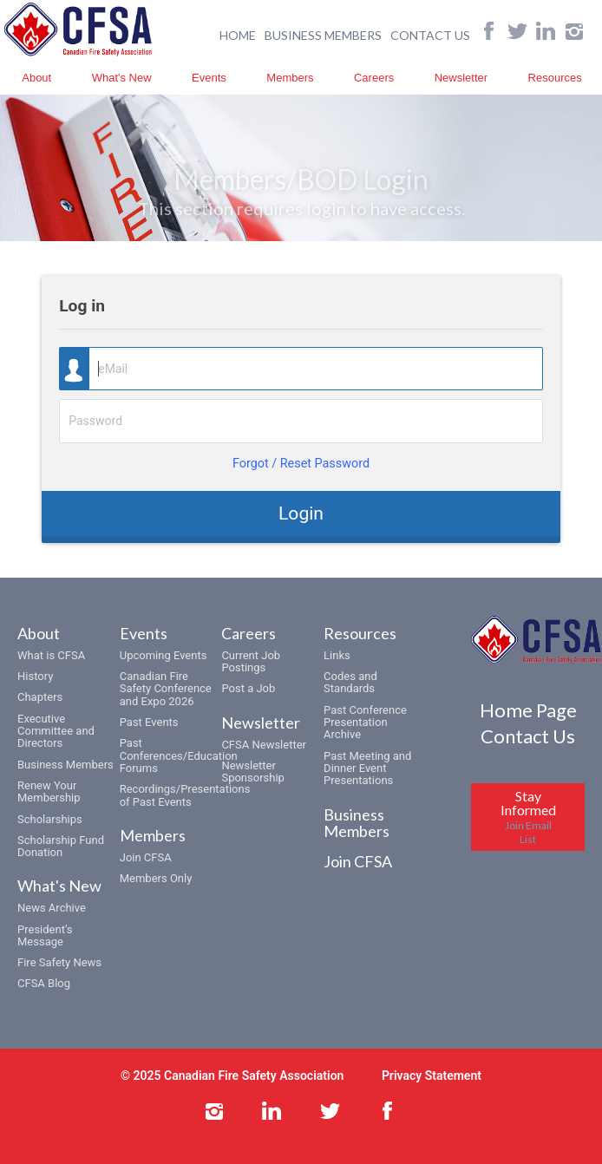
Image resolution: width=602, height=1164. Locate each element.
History (35, 676)
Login (301, 513)
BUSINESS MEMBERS (323, 35)
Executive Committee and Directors (56, 731)
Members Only (156, 878)
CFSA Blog (43, 983)
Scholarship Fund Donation (60, 846)
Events (209, 77)
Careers (374, 77)
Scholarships (49, 819)
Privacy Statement (431, 1075)
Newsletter (461, 77)
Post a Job (248, 688)
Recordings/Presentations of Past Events (185, 795)
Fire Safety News (59, 962)
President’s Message (45, 935)
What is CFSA (51, 655)
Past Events (149, 722)
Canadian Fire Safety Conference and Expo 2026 (166, 689)
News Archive (51, 907)
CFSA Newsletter (263, 744)
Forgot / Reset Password (301, 463)
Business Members (65, 764)
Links (337, 655)
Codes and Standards (350, 682)
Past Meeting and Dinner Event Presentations (367, 768)
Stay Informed (528, 817)
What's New (122, 77)
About (36, 77)
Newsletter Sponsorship (252, 771)
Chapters (39, 696)
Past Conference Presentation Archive (365, 722)
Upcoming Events (163, 655)
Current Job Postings (250, 661)
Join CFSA (146, 857)
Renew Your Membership (49, 791)
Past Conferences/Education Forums (179, 755)
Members (289, 77)
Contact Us (528, 736)
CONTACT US (430, 35)
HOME (237, 35)
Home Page (528, 710)
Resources (555, 77)
